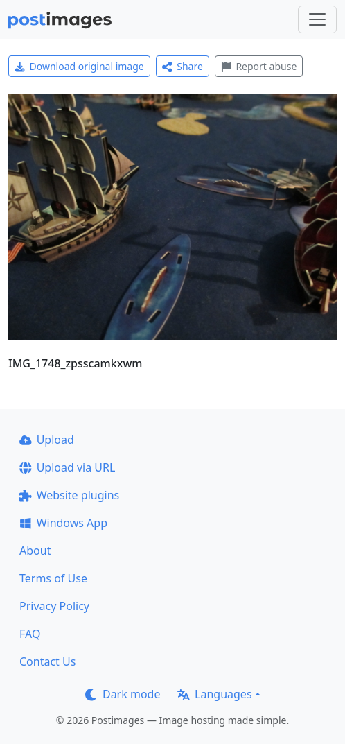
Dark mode (122, 694)
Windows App (63, 522)
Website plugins (69, 495)
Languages (214, 694)
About (35, 550)
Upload (46, 439)
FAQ (29, 633)
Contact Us (47, 661)
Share (182, 66)
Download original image (79, 66)
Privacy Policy (54, 606)
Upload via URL (67, 467)
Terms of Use (53, 578)
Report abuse (259, 66)
